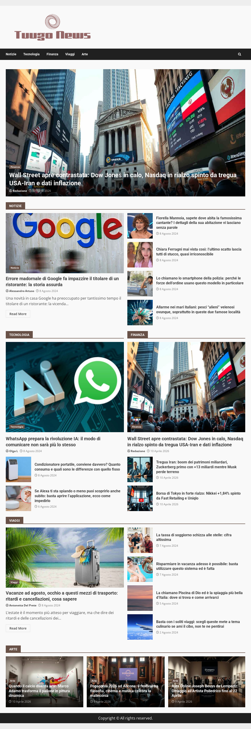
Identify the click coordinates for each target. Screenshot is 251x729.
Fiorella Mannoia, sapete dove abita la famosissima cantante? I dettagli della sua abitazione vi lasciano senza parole (140, 226)
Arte (85, 54)
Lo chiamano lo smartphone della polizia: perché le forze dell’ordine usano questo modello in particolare (140, 283)
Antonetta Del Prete (22, 605)
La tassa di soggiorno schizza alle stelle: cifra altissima (140, 540)
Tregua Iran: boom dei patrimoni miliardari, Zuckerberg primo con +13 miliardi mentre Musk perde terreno (140, 469)
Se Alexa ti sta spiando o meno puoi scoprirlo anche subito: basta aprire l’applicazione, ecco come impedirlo (18, 498)
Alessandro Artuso (21, 291)
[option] (125, 132)
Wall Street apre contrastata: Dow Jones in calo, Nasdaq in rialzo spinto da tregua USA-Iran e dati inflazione (125, 132)
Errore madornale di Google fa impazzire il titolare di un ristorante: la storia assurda (65, 243)
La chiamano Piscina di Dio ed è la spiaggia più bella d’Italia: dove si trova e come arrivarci (140, 598)
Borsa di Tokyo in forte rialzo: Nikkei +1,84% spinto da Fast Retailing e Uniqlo (140, 498)
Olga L (13, 451)
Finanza (52, 54)
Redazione (20, 191)
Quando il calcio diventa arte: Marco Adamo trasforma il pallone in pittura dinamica (39, 691)
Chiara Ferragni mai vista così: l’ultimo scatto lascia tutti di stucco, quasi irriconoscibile (140, 254)
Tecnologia (31, 54)
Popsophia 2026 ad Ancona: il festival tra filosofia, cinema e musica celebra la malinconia (124, 691)
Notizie (11, 54)
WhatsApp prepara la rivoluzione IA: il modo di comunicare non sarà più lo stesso (65, 387)
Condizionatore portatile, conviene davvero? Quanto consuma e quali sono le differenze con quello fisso (18, 469)
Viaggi (70, 54)
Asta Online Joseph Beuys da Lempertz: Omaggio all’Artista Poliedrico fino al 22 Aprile (205, 691)
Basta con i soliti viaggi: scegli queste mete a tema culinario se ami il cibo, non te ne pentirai (140, 627)
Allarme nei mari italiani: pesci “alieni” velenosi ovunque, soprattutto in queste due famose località (140, 312)
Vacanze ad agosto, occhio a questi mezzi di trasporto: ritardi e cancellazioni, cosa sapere (65, 557)
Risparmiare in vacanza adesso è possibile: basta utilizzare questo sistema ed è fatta (140, 569)
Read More (18, 314)
